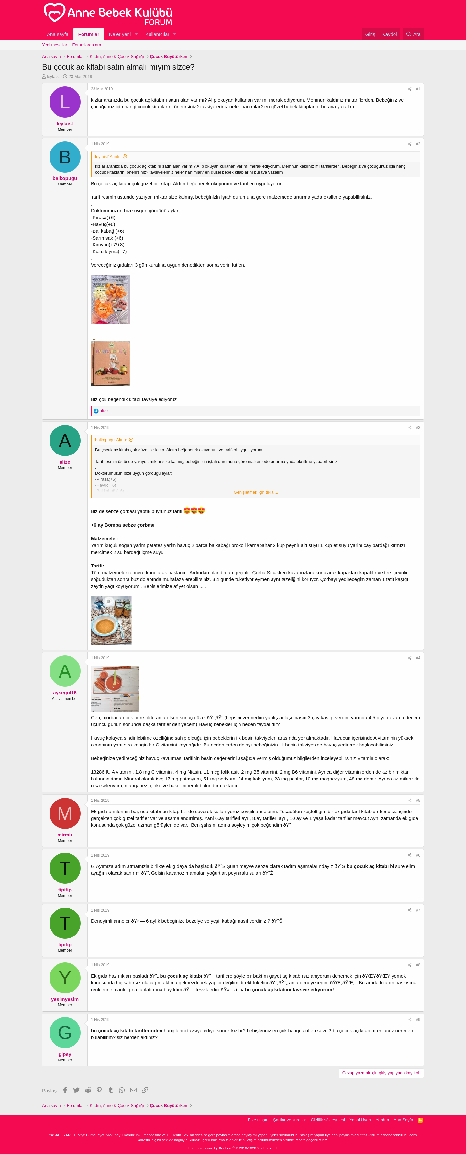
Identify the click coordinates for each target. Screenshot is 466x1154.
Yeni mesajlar (54, 44)
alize (65, 462)
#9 (418, 1019)
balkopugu (65, 178)
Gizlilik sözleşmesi (328, 1119)
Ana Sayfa (403, 1119)
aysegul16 (65, 692)
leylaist (53, 76)
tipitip (65, 889)
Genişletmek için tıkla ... (256, 492)
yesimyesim (65, 999)
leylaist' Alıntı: (107, 156)
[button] (135, 34)
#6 (418, 855)
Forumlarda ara (86, 44)
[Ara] (413, 34)
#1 (418, 89)
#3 (418, 427)
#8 (418, 965)
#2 (418, 144)
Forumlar (88, 34)
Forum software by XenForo (233, 1148)
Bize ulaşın (258, 1119)
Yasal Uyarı (360, 1119)
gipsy (65, 1054)
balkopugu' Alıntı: (111, 439)
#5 (418, 800)
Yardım (382, 1119)
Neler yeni (120, 34)
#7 (418, 910)
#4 (418, 658)
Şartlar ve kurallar (289, 1119)
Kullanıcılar (157, 34)
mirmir (64, 834)
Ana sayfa (58, 34)
